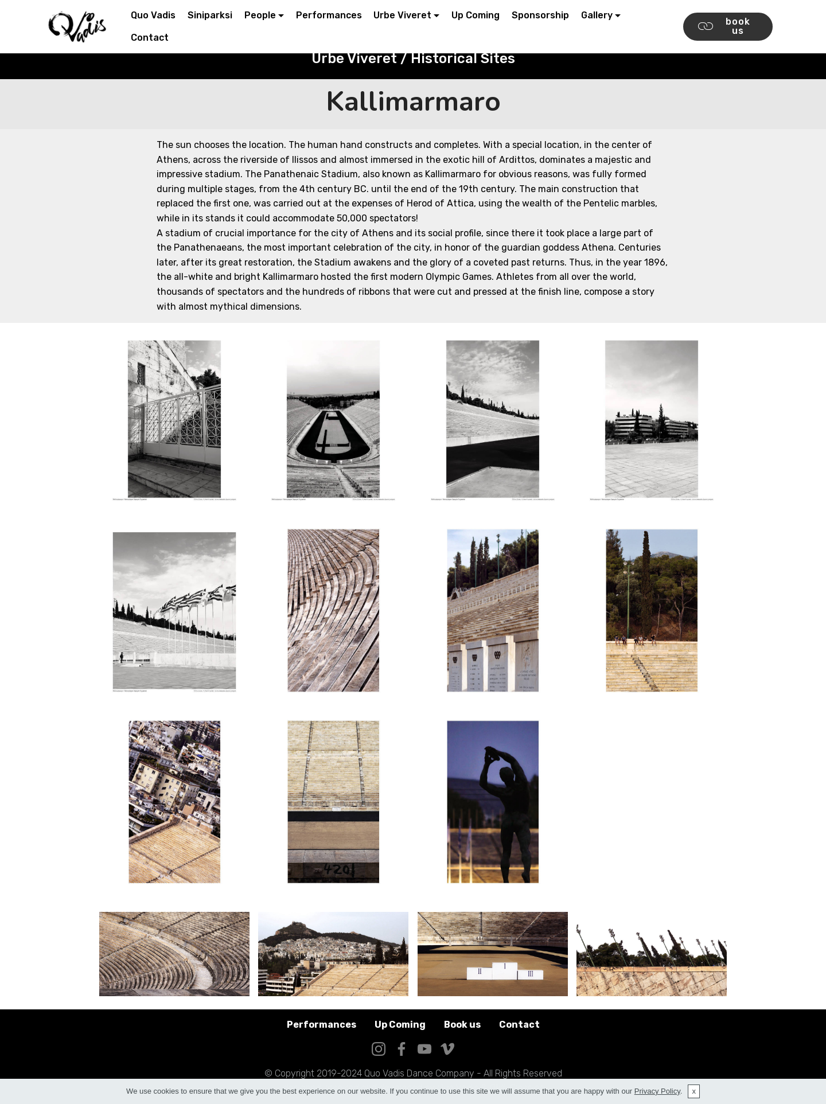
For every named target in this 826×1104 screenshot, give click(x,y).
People (260, 15)
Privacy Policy (657, 1091)
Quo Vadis (153, 15)
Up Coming (475, 15)
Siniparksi (210, 15)
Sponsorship (540, 15)
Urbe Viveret (402, 15)
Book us (462, 1024)
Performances (329, 15)
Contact (150, 37)
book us (724, 26)
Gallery (597, 15)
